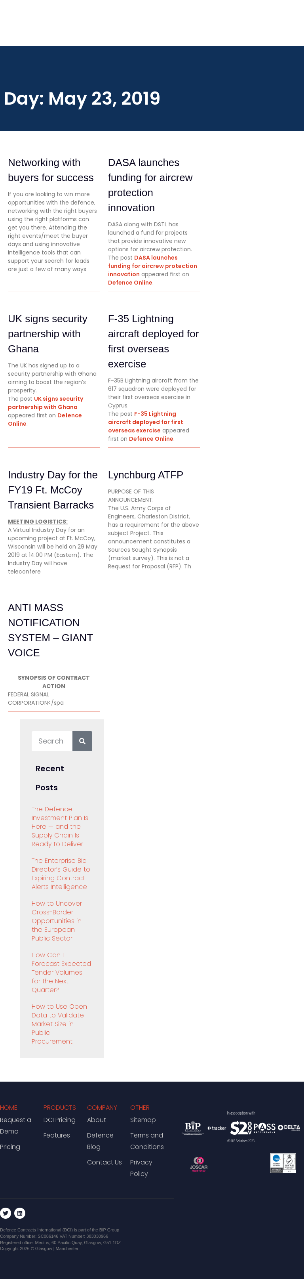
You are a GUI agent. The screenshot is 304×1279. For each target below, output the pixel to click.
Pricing (10, 1146)
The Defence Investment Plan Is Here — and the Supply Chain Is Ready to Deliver (60, 827)
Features (57, 1135)
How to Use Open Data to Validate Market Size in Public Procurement (59, 1024)
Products (60, 1107)
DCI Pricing (60, 1119)
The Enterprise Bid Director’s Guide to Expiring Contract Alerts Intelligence (61, 873)
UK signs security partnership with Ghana (47, 334)
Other (140, 1107)
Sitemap (143, 1119)
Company (102, 1107)
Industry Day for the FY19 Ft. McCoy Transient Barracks (53, 490)
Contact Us (104, 1162)
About (96, 1119)
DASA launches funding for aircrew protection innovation (152, 266)
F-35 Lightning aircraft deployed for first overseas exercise (145, 422)
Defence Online (130, 283)
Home (8, 1107)
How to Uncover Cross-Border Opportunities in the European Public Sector (57, 921)
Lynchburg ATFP (146, 475)
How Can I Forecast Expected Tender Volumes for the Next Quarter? (61, 972)
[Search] (82, 741)
